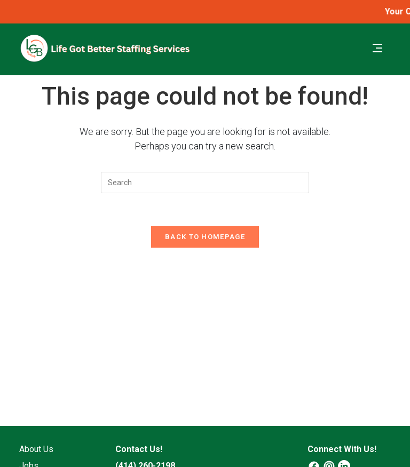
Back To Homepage (205, 237)
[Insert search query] (205, 182)
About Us (36, 449)
